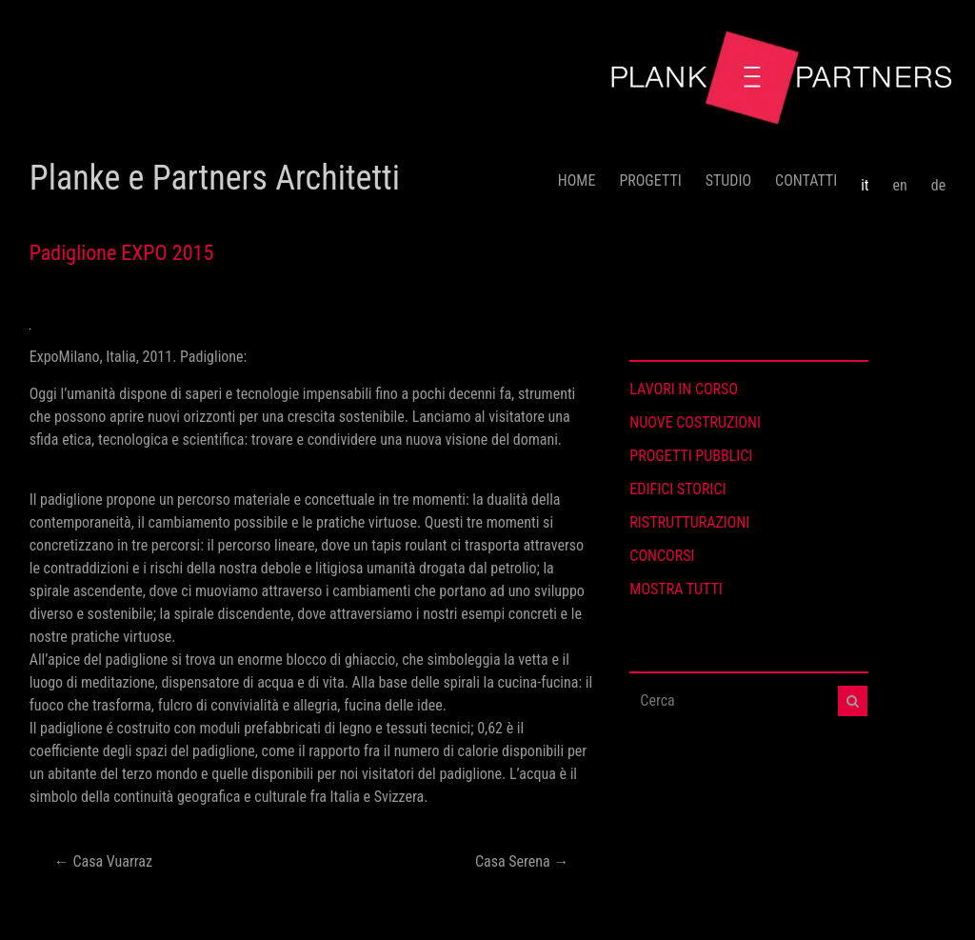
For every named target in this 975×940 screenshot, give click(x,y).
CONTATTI (806, 180)
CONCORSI (661, 556)
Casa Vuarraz (103, 861)
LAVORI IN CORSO (683, 389)
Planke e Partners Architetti (215, 178)
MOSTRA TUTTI (676, 589)
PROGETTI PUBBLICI (690, 456)
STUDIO (728, 180)
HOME (577, 180)
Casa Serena (521, 861)
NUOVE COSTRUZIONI (695, 422)
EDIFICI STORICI (677, 489)
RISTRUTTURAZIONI (689, 522)
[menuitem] (864, 178)
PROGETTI (650, 180)
